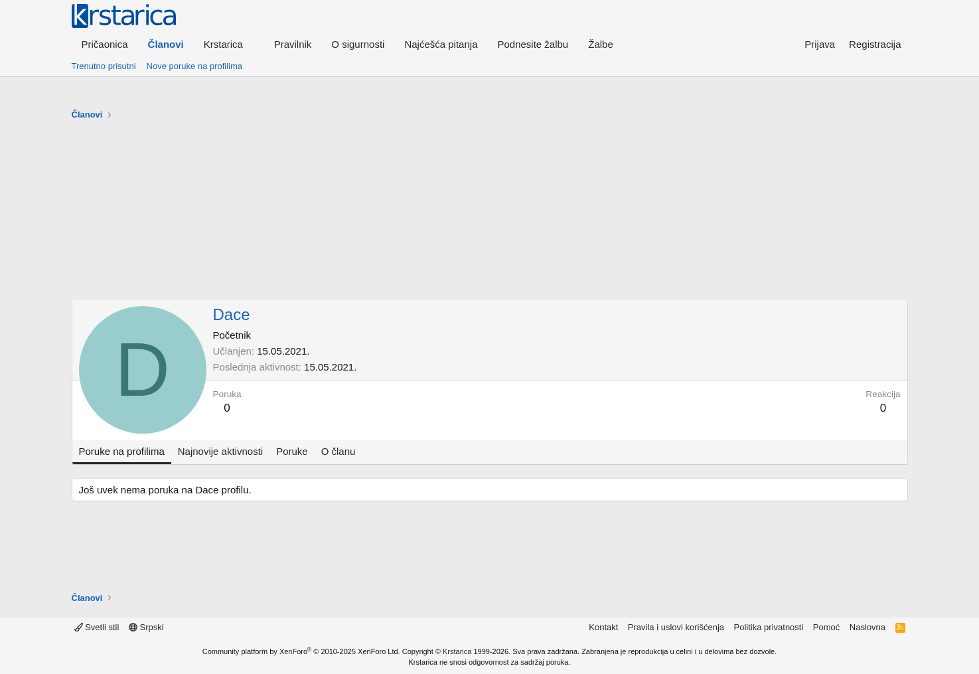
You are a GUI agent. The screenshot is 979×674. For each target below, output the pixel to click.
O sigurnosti (357, 44)
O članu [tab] (338, 451)
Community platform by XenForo (301, 651)
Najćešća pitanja (440, 44)
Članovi (166, 44)
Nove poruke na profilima (195, 66)
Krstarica (457, 651)
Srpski (146, 627)
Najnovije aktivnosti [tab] (220, 451)
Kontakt (603, 627)
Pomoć (826, 627)
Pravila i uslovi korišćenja (676, 627)
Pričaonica (105, 44)
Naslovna (867, 627)
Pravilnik (293, 44)
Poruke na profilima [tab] (122, 451)
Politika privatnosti (769, 627)
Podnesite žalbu (532, 44)
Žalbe (600, 44)
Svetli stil (96, 627)
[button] (229, 44)
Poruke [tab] (292, 451)
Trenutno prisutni (104, 66)
